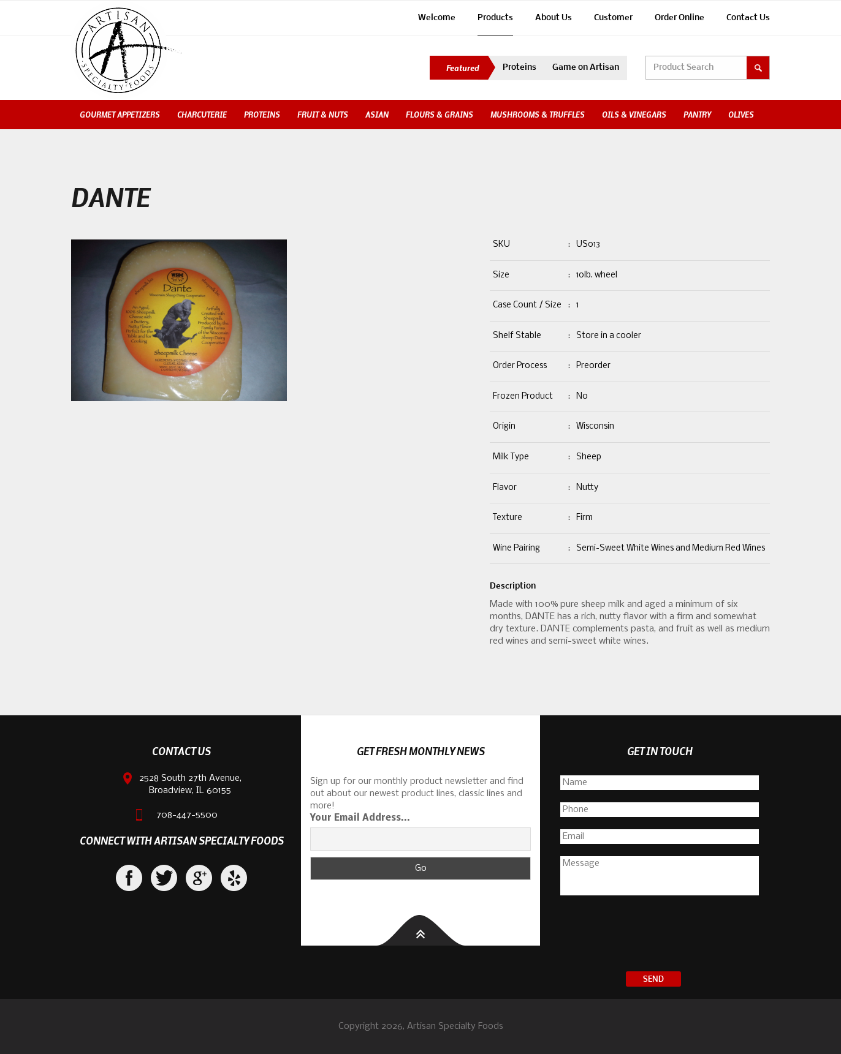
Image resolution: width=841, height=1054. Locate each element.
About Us (553, 18)
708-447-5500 (187, 815)
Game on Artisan (585, 67)
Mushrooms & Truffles (537, 114)
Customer (613, 18)
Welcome (436, 18)
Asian (377, 114)
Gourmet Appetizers (120, 114)
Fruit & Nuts (322, 114)
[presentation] (659, 935)
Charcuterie (202, 114)
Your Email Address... (360, 818)
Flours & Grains (439, 114)
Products (495, 18)
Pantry (697, 114)
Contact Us (748, 18)
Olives (741, 114)
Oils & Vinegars (634, 114)
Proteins (519, 67)
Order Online (679, 18)
